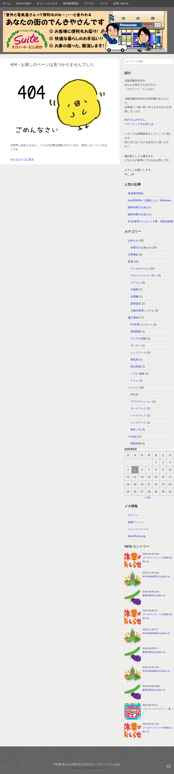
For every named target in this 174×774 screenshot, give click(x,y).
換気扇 (134, 359)
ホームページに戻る (22, 159)
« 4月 (147, 497)
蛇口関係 (135, 366)
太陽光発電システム (142, 310)
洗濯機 (134, 296)
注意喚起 (133, 254)
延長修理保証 (71, 3)
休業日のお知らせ (141, 247)
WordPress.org (136, 536)
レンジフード (138, 352)
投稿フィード (136, 522)
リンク (104, 3)
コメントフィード (138, 529)
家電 (130, 261)
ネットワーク (138, 408)
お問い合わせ (121, 3)
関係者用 (135, 443)
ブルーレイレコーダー (143, 275)
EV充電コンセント (141, 324)
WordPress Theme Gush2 (87, 768)
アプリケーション (141, 401)
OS (132, 394)
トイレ (134, 380)
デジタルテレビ (139, 268)
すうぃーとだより (47, 3)
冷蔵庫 (134, 289)
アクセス (89, 3)
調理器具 (135, 303)
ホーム (7, 3)
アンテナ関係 (138, 338)
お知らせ (133, 240)
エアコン (135, 282)
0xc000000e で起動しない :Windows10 (151, 200)
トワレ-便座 (137, 373)
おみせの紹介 (24, 3)
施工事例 (133, 317)
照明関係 (135, 331)
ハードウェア (138, 415)
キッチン (135, 345)
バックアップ (138, 422)
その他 (132, 436)
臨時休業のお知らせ (140, 207)
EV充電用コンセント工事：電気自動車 (150, 221)
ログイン (133, 515)
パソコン (133, 387)
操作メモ (135, 429)
